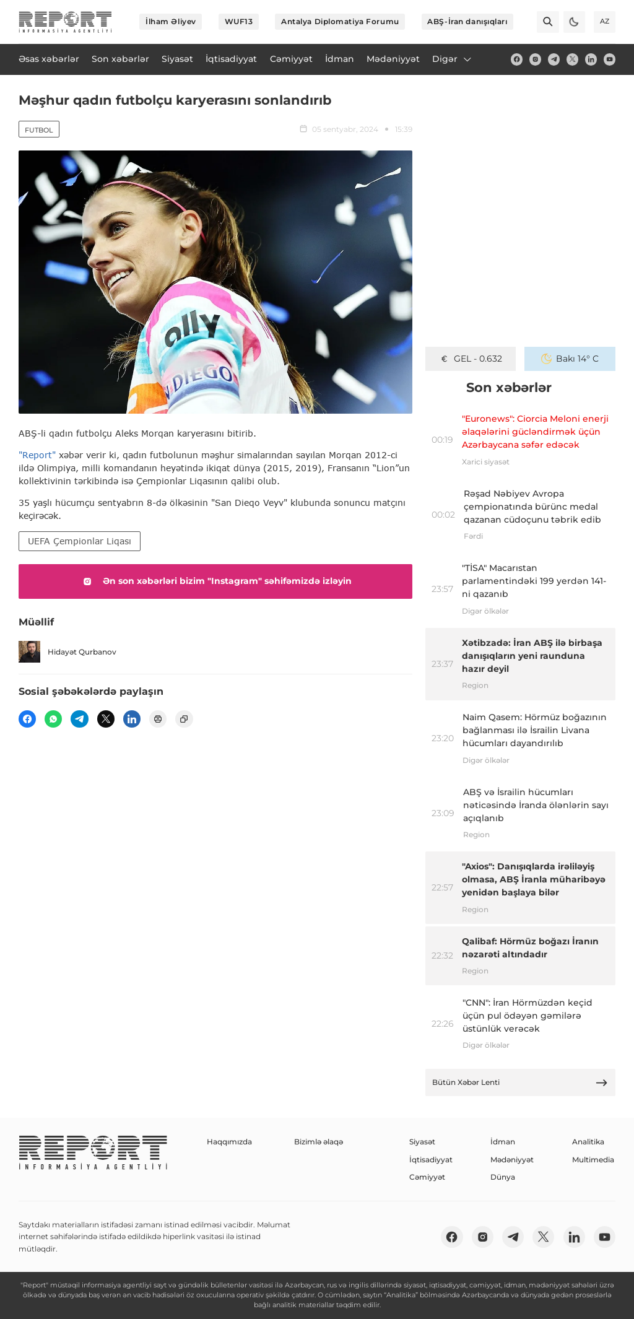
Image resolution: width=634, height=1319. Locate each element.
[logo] (65, 22)
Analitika (588, 1141)
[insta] (535, 59)
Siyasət (422, 1141)
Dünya (502, 1177)
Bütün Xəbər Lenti (520, 1082)
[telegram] (554, 59)
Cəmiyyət (427, 1177)
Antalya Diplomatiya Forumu (340, 21)
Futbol (39, 130)
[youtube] (609, 59)
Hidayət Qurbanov (67, 652)
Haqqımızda (229, 1141)
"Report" (37, 455)
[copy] (184, 719)
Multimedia (593, 1159)
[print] (158, 719)
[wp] (53, 719)
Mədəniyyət (512, 1159)
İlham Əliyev (170, 21)
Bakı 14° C (570, 358)
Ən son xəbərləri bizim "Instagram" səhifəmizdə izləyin (215, 581)
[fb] (517, 59)
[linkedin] (591, 59)
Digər (452, 58)
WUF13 (239, 21)
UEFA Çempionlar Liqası (79, 541)
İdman (502, 1141)
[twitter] (572, 59)
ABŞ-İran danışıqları (467, 21)
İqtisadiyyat (431, 1159)
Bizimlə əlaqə (318, 1141)
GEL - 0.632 (470, 358)
